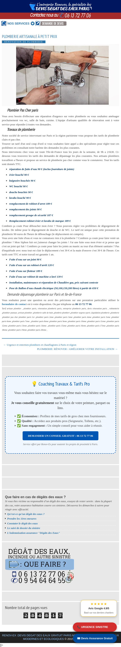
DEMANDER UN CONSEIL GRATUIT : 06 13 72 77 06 (60, 435)
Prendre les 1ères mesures (21, 518)
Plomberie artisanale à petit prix (29, 36)
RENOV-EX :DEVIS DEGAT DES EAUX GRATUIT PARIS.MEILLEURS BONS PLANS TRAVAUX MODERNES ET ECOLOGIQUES (60, 637)
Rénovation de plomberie (23, 42)
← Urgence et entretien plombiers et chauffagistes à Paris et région (39, 344)
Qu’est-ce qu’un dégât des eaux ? (26, 514)
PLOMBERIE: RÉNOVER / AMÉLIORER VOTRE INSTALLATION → (77, 349)
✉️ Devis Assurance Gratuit (95, 638)
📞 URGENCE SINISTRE (92, 627)
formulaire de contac (14, 304)
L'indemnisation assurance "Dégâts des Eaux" (33, 532)
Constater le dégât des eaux (22, 523)
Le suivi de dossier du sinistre (23, 528)
